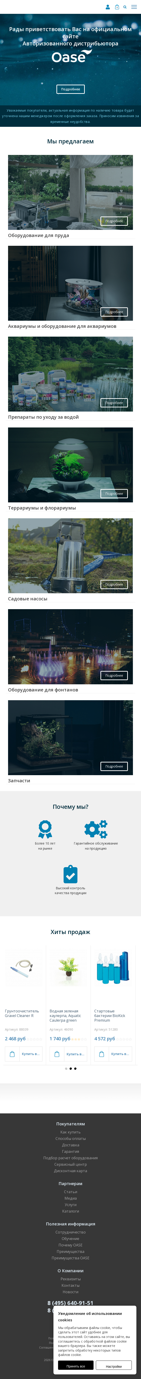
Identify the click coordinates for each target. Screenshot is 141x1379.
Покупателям (70, 1124)
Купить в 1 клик (34, 1054)
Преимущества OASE (70, 1257)
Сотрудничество (71, 1232)
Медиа (71, 1198)
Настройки (114, 1366)
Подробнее (70, 89)
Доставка (70, 1145)
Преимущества (70, 1251)
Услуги (70, 1204)
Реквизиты (71, 1278)
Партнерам (70, 1183)
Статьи (70, 1191)
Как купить (70, 1132)
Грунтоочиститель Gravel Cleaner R (24, 1013)
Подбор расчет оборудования (70, 1157)
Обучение (70, 1238)
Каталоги (70, 1211)
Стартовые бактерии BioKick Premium (112, 1015)
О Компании (71, 1270)
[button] (66, 1069)
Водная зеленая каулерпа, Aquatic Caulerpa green (67, 1015)
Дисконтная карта (70, 1170)
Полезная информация (70, 1224)
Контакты (70, 1285)
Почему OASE (70, 1245)
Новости (70, 1291)
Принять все (76, 1366)
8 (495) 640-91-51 (70, 1303)
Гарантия (70, 1151)
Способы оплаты (71, 1138)
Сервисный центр (70, 1164)
